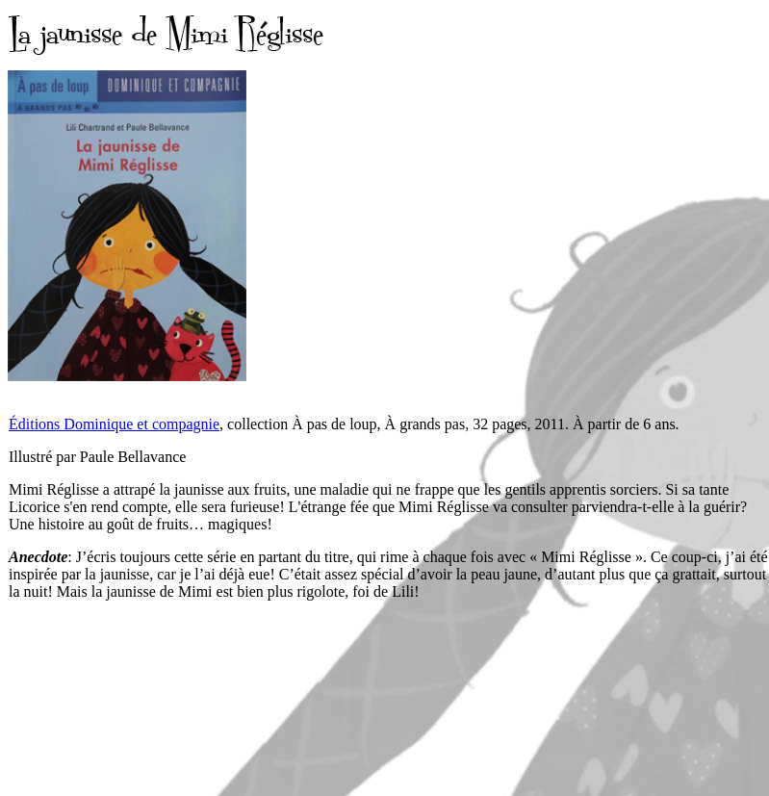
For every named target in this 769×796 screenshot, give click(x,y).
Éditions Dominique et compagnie (114, 424)
